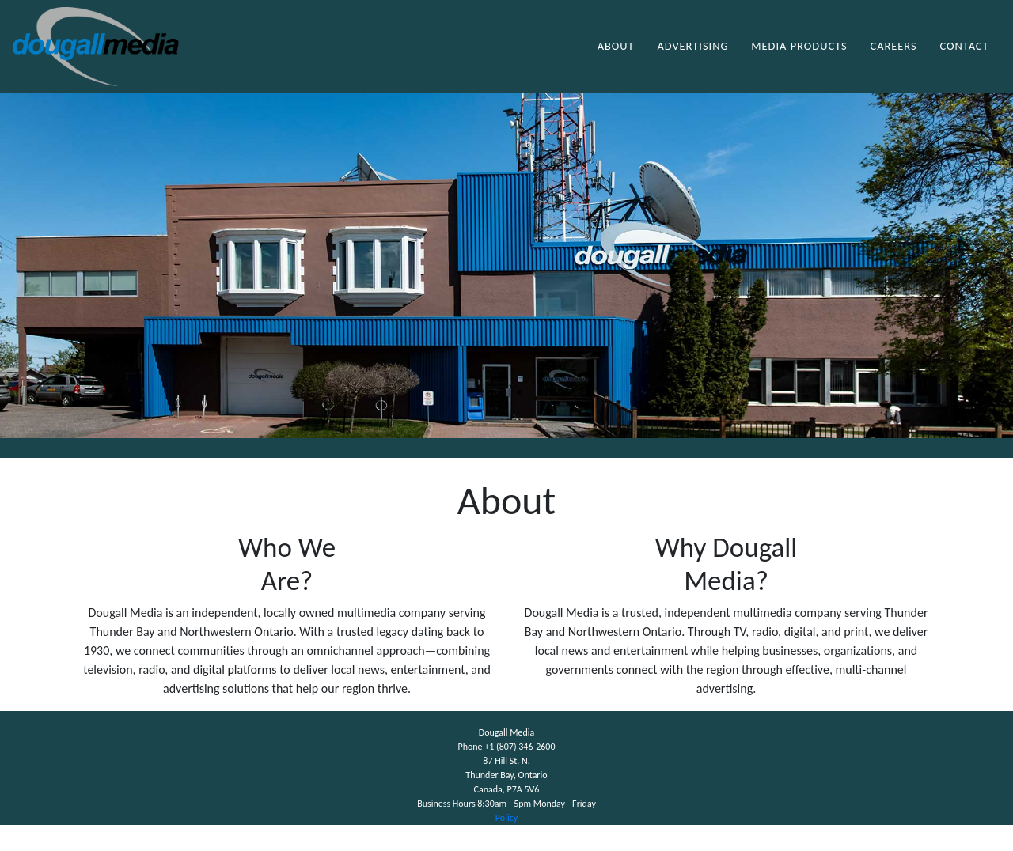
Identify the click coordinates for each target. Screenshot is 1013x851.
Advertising (692, 58)
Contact (963, 58)
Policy (506, 843)
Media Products (799, 58)
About (616, 58)
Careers (893, 58)
